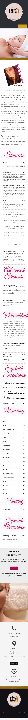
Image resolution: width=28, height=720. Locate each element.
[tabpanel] (14, 43)
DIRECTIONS (14, 663)
